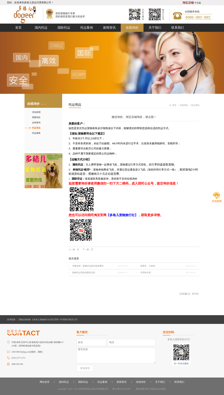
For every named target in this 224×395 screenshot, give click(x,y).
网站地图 (139, 389)
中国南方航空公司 (69, 319)
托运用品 (195, 105)
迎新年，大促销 (147, 266)
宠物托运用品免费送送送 (83, 272)
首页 (18, 27)
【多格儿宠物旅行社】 (122, 215)
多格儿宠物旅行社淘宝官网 (45, 319)
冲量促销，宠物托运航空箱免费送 (88, 266)
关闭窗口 (185, 294)
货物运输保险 (24, 319)
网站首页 (45, 382)
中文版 (198, 3)
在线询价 (184, 105)
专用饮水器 (145, 272)
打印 (195, 294)
